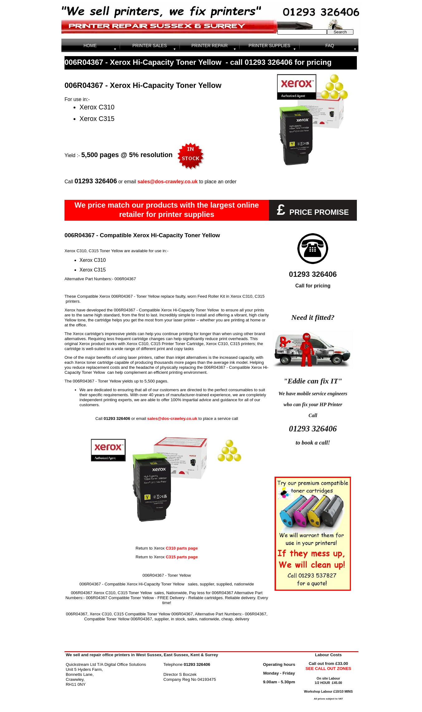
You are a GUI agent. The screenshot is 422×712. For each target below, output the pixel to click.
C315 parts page (182, 557)
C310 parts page (181, 548)
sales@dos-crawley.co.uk (167, 181)
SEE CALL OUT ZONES (328, 668)
